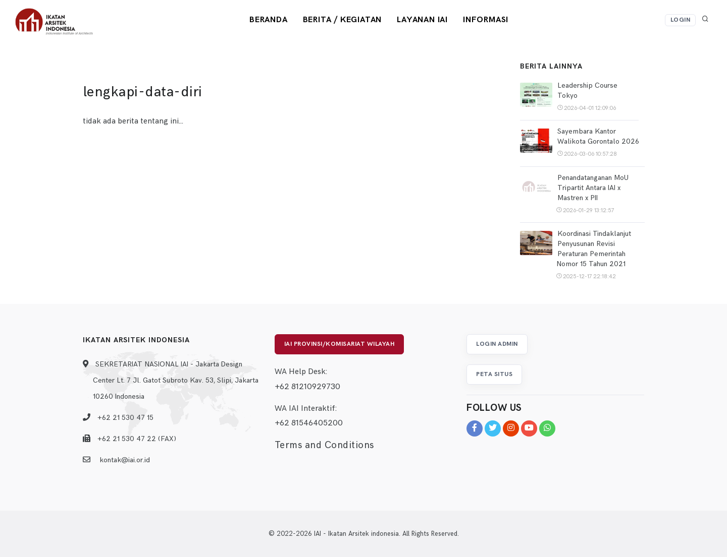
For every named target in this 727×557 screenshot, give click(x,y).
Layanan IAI (422, 20)
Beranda (268, 20)
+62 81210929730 (307, 387)
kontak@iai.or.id (124, 460)
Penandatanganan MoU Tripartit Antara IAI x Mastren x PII (593, 187)
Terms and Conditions (324, 445)
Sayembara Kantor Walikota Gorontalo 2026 (598, 136)
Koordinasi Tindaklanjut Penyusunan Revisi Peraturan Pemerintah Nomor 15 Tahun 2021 (593, 248)
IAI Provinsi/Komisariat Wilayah (339, 344)
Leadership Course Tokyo (587, 90)
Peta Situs (494, 374)
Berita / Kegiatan (342, 20)
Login (680, 20)
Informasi (485, 20)
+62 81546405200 (309, 423)
